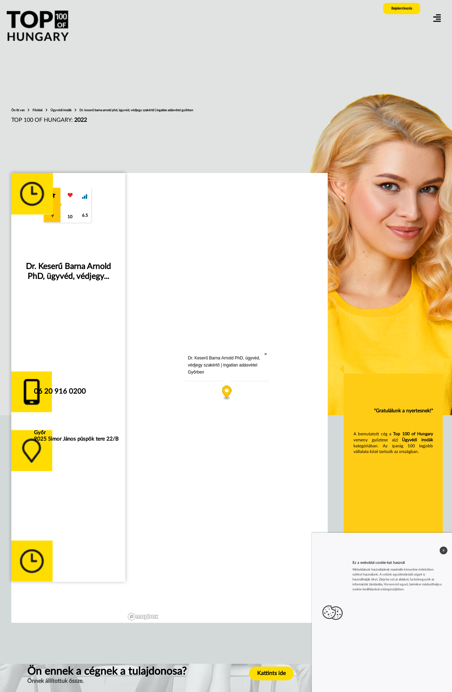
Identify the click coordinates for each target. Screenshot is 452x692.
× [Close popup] (265, 354)
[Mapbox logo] (143, 617)
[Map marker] (226, 393)
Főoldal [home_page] (37, 110)
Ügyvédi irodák (61, 110)
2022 (80, 120)
